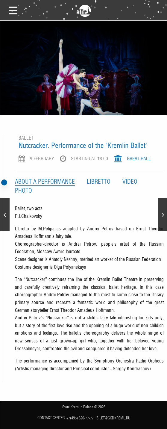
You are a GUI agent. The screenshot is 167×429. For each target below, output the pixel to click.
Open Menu (13, 10)
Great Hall (139, 158)
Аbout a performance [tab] (45, 181)
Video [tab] (129, 181)
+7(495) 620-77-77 (80, 418)
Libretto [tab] (98, 181)
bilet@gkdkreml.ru (113, 418)
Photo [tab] (23, 190)
